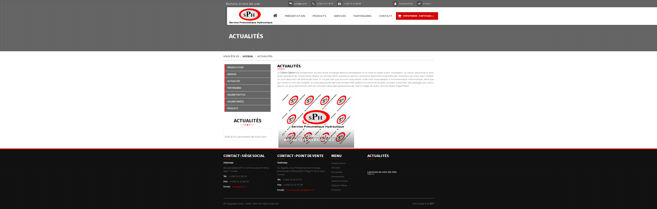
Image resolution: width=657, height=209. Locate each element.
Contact (385, 15)
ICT (432, 203)
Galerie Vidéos (235, 101)
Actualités (233, 81)
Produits (319, 15)
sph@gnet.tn (239, 186)
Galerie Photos (236, 94)
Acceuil (248, 56)
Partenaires (362, 15)
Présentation (295, 15)
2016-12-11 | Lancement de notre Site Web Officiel (311, 138)
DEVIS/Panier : (416, 16)
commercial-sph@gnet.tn (300, 190)
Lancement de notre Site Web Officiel (382, 174)
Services (340, 15)
